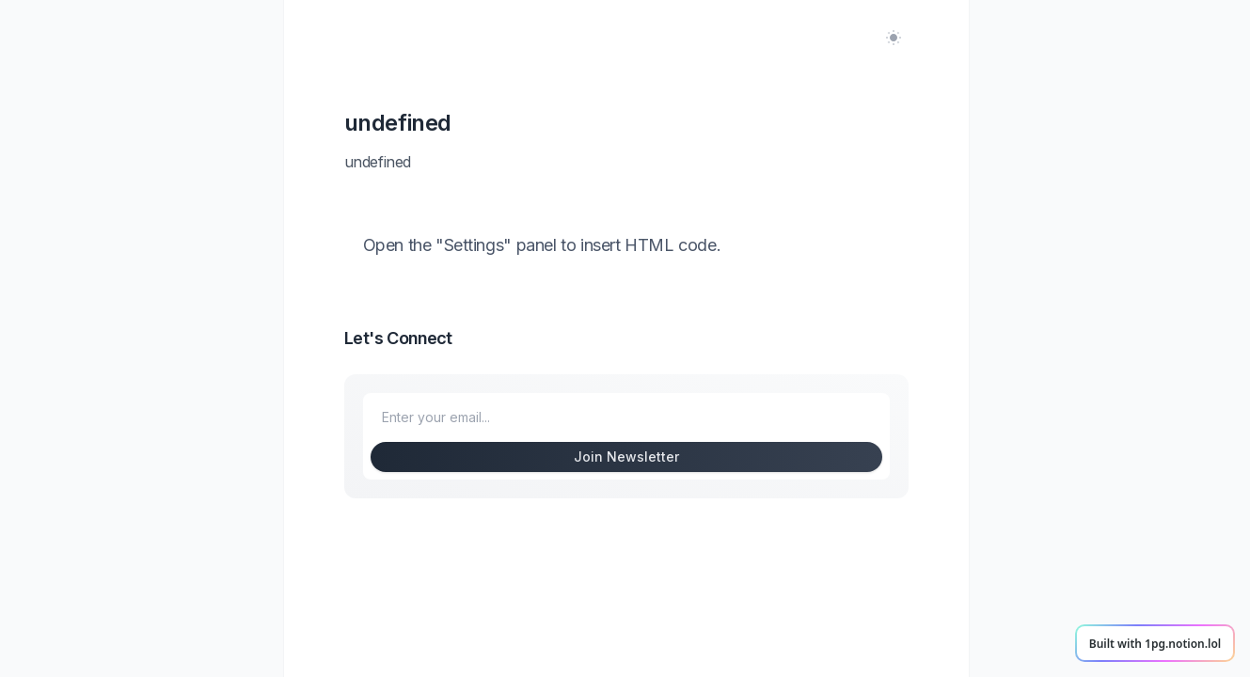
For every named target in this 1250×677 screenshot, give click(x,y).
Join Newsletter (626, 456)
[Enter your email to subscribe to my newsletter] (626, 417)
